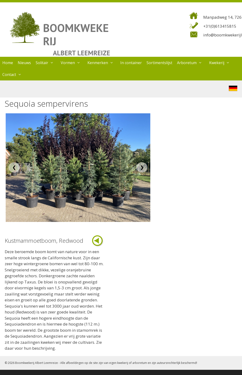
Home (7, 62)
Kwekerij (221, 63)
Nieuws (24, 62)
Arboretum (192, 63)
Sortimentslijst (159, 62)
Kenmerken (102, 63)
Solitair (47, 63)
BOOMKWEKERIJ (76, 34)
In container (131, 62)
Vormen (73, 63)
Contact (14, 74)
